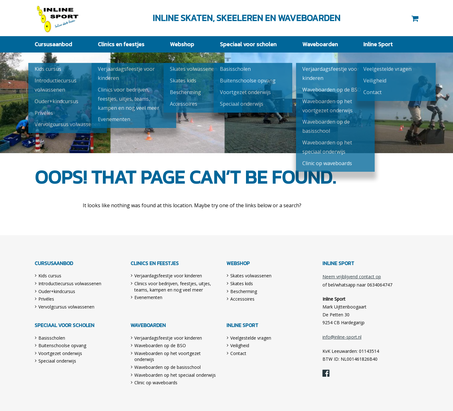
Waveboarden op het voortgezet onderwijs (167, 356)
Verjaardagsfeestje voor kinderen (168, 276)
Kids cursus (49, 276)
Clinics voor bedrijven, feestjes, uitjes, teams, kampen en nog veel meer (172, 286)
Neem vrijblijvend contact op (351, 277)
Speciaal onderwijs (57, 361)
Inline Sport (58, 18)
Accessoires (242, 299)
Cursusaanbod (53, 44)
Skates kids (241, 283)
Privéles (46, 299)
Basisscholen (51, 338)
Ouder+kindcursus (56, 291)
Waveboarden (320, 44)
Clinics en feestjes (121, 44)
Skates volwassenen (250, 276)
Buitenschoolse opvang (62, 345)
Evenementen (148, 297)
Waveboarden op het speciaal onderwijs (175, 375)
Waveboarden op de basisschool (167, 367)
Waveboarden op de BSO (160, 345)
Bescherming (243, 291)
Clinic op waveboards (155, 383)
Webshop (182, 44)
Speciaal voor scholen (248, 44)
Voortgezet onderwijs (60, 353)
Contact (238, 353)
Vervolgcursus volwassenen (66, 307)
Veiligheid (239, 345)
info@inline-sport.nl (341, 337)
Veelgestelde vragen (250, 338)
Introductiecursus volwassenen (69, 283)
